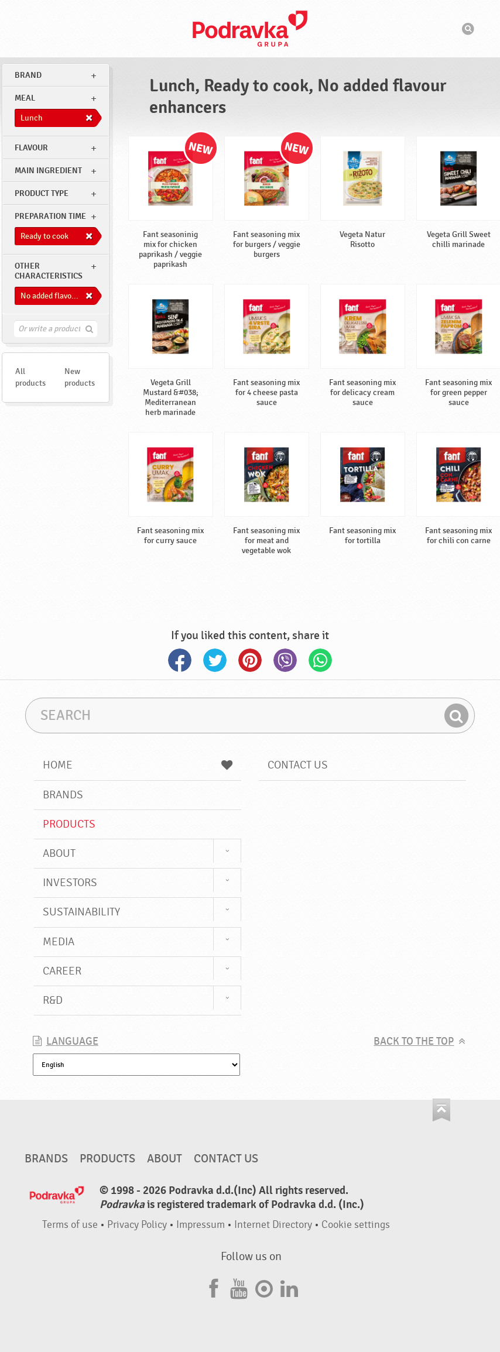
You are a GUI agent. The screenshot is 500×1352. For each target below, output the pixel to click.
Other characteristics (49, 271)
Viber (285, 660)
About (59, 853)
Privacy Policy (137, 1225)
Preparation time (50, 216)
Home (137, 765)
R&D (53, 1000)
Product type (42, 193)
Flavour (31, 148)
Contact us (298, 765)
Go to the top (441, 1110)
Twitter (215, 660)
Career (62, 971)
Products (69, 824)
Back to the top (414, 1041)
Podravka (250, 29)
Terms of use (70, 1225)
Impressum (200, 1225)
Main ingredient (48, 171)
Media (58, 941)
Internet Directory (273, 1225)
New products (79, 377)
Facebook (179, 660)
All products (30, 377)
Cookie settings (355, 1225)
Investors (70, 882)
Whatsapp (320, 660)
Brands (63, 794)
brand (28, 75)
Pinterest (250, 660)
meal (25, 98)
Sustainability (81, 911)
